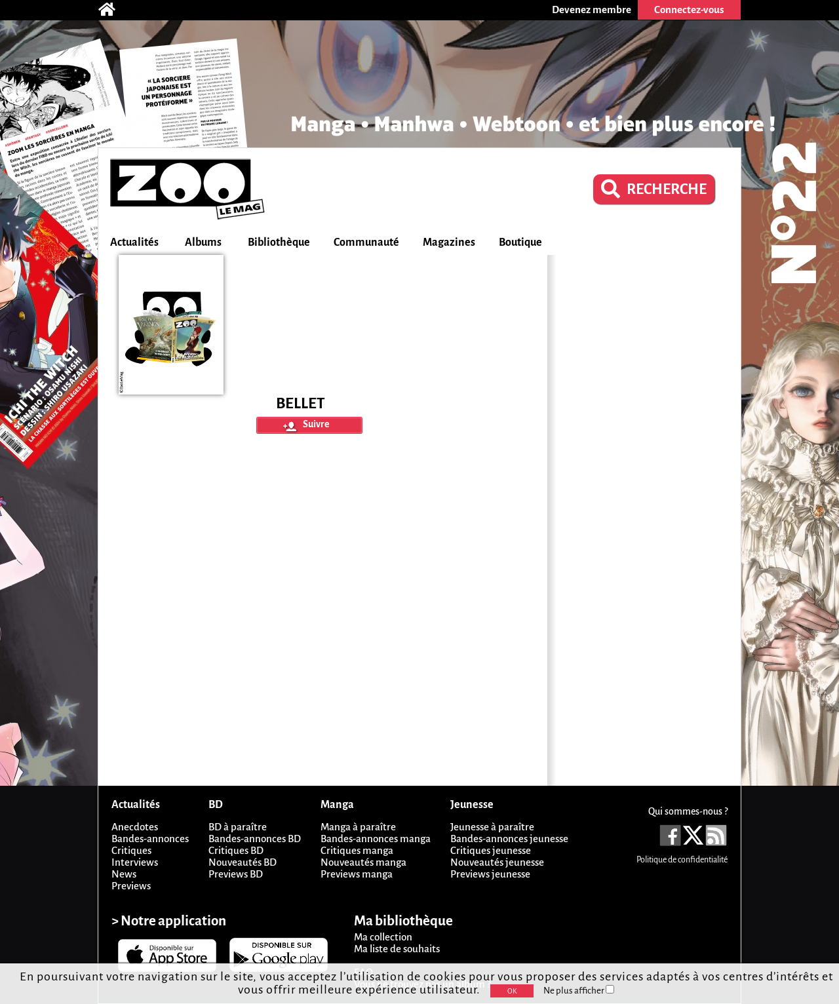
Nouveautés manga (363, 862)
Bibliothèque (279, 242)
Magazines (449, 242)
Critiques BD (235, 850)
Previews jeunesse (490, 873)
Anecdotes (134, 826)
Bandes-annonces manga (376, 838)
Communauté (366, 242)
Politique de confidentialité (682, 859)
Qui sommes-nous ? (688, 811)
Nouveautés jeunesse (497, 862)
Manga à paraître (358, 826)
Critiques (131, 850)
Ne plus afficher (578, 990)
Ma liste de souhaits (397, 948)
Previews (131, 885)
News (123, 873)
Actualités (134, 242)
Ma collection (383, 936)
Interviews (134, 862)
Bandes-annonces (150, 838)
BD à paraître (237, 826)
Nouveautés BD (242, 862)
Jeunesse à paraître (492, 826)
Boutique (520, 242)
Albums (203, 242)
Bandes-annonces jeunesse (509, 838)
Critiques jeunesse (490, 850)
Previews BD (235, 873)
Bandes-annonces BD (254, 838)
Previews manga (357, 873)
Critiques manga (357, 850)
